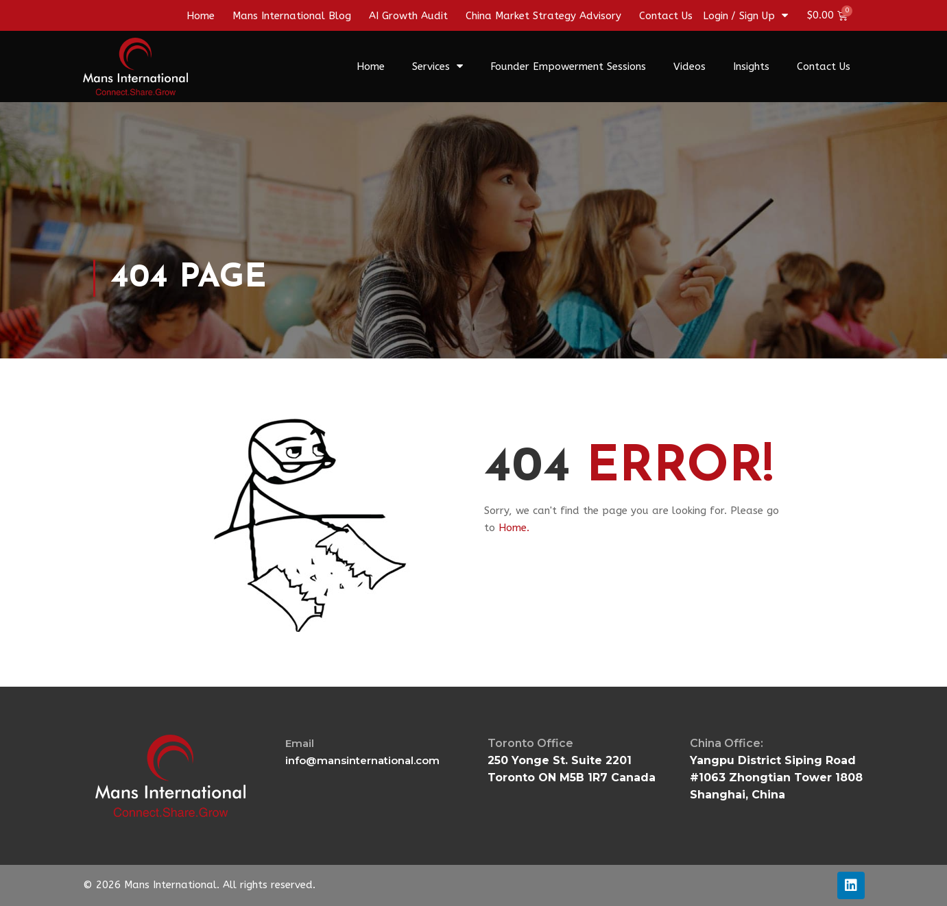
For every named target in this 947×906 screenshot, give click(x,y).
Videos (689, 66)
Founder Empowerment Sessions (568, 66)
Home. (514, 528)
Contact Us (666, 16)
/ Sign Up (759, 16)
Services (437, 66)
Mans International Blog (291, 16)
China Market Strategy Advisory (543, 16)
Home (201, 16)
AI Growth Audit (408, 16)
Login (715, 16)
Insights (751, 66)
